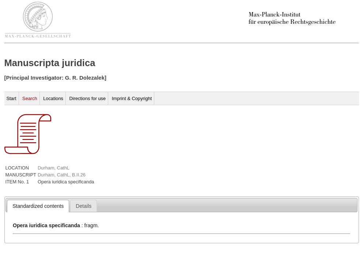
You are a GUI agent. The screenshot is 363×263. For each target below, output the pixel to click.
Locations (53, 98)
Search (29, 98)
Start (11, 98)
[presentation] (38, 206)
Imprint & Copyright (132, 98)
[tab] (38, 206)
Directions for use (87, 98)
